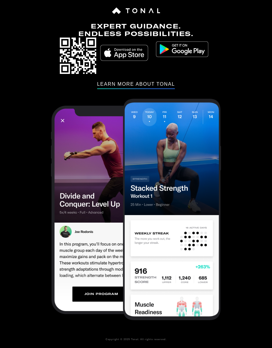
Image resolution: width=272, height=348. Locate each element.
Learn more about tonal (136, 84)
